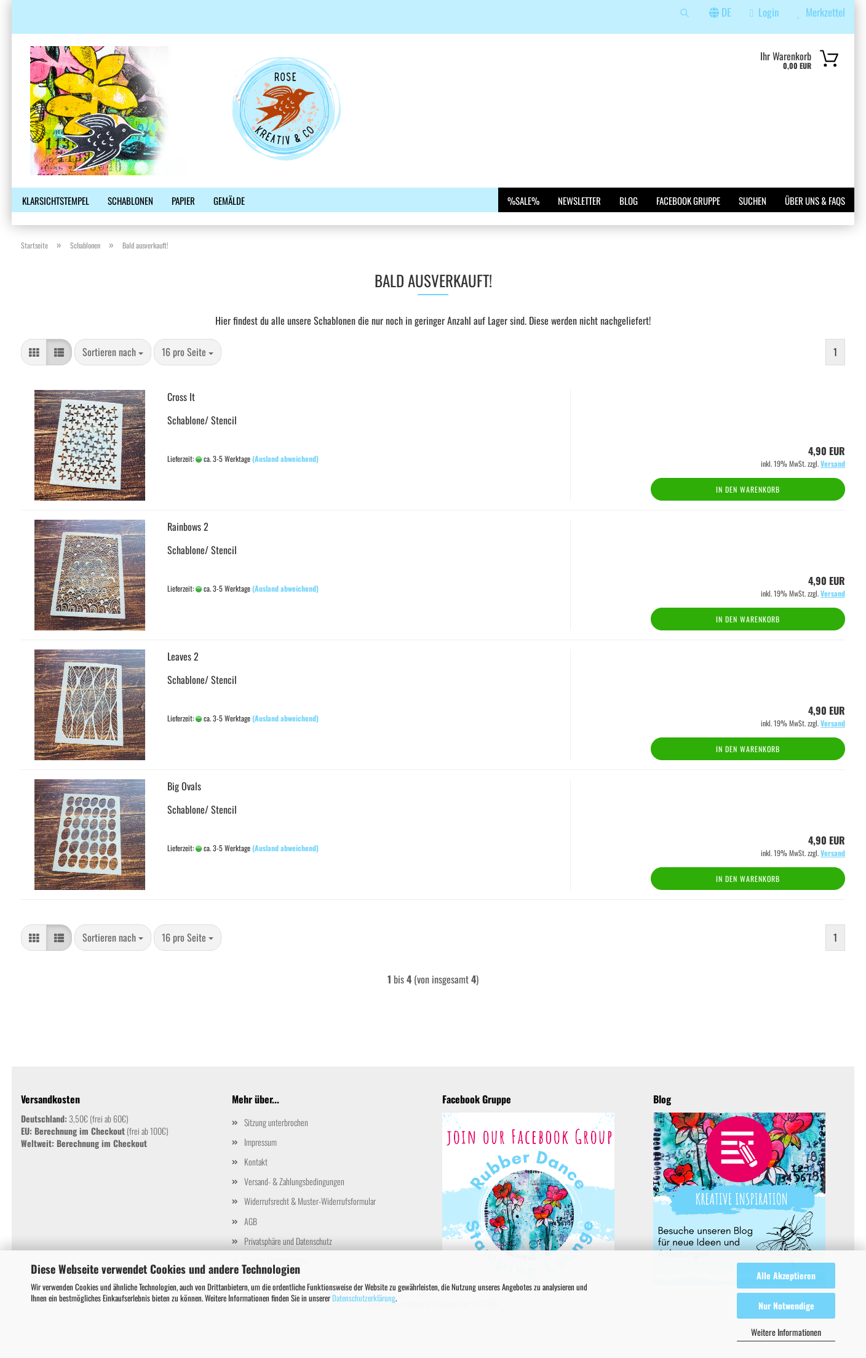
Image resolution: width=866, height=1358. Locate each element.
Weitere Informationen (786, 1331)
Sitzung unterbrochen (276, 1142)
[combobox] (112, 373)
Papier (183, 200)
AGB (250, 1241)
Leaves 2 (183, 677)
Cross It (181, 417)
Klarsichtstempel (55, 200)
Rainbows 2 (188, 547)
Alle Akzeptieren (786, 1275)
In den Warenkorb (748, 510)
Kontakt (256, 1182)
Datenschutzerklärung (363, 1298)
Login (764, 12)
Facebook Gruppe (688, 200)
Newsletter (579, 200)
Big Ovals (184, 807)
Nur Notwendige (786, 1305)
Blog (628, 200)
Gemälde (229, 200)
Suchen (752, 200)
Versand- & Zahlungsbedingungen (294, 1202)
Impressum (260, 1162)
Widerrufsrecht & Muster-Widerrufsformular (310, 1221)
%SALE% (523, 200)
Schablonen (130, 200)
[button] (34, 373)
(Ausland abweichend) (285, 479)
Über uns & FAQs (815, 200)
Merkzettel (821, 12)
